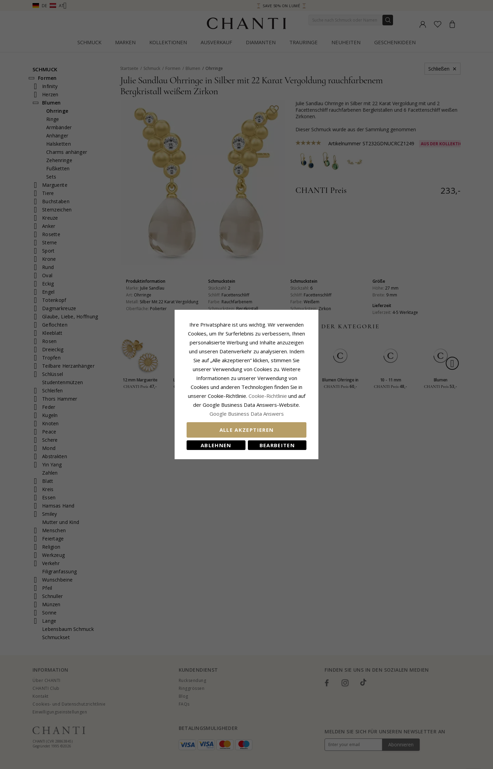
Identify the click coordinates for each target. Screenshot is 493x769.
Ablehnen (216, 445)
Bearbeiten (277, 445)
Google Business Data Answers (247, 413)
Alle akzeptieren (246, 429)
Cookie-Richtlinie (268, 395)
